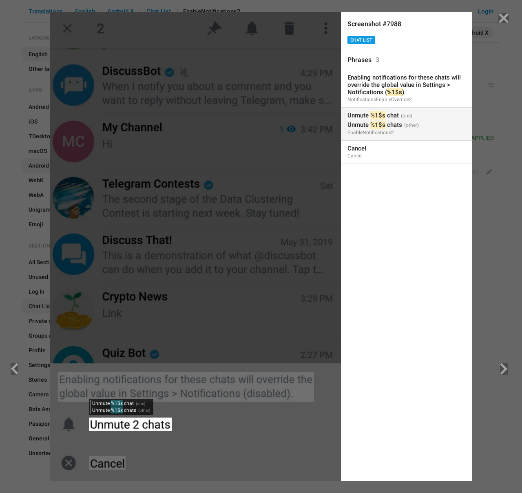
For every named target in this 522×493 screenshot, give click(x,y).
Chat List (361, 40)
